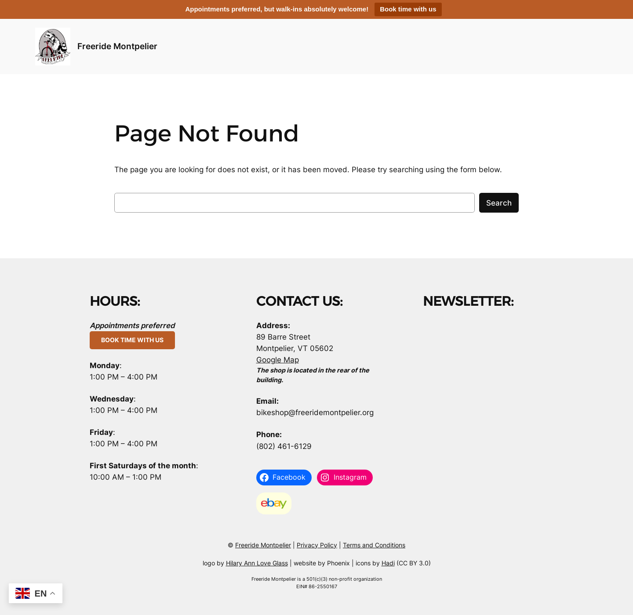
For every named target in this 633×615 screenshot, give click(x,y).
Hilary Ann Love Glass (257, 563)
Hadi (388, 563)
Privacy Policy (317, 545)
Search (499, 203)
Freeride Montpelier (117, 46)
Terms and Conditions (374, 545)
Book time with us (408, 9)
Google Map (277, 359)
